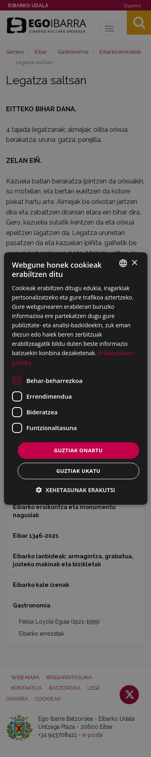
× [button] (134, 263)
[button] (75, 490)
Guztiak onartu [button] (78, 450)
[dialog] (75, 378)
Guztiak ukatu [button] (78, 470)
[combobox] (123, 263)
